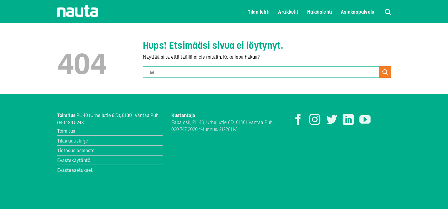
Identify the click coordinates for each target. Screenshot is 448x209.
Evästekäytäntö (73, 160)
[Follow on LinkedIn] (348, 120)
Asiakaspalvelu (358, 12)
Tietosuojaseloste (76, 150)
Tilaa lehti (258, 12)
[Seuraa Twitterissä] (331, 120)
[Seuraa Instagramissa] (314, 120)
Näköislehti (319, 12)
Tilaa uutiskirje (72, 140)
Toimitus (66, 130)
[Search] (384, 12)
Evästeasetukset (75, 170)
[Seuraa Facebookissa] (298, 120)
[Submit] (385, 72)
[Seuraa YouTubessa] (364, 120)
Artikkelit (288, 12)
